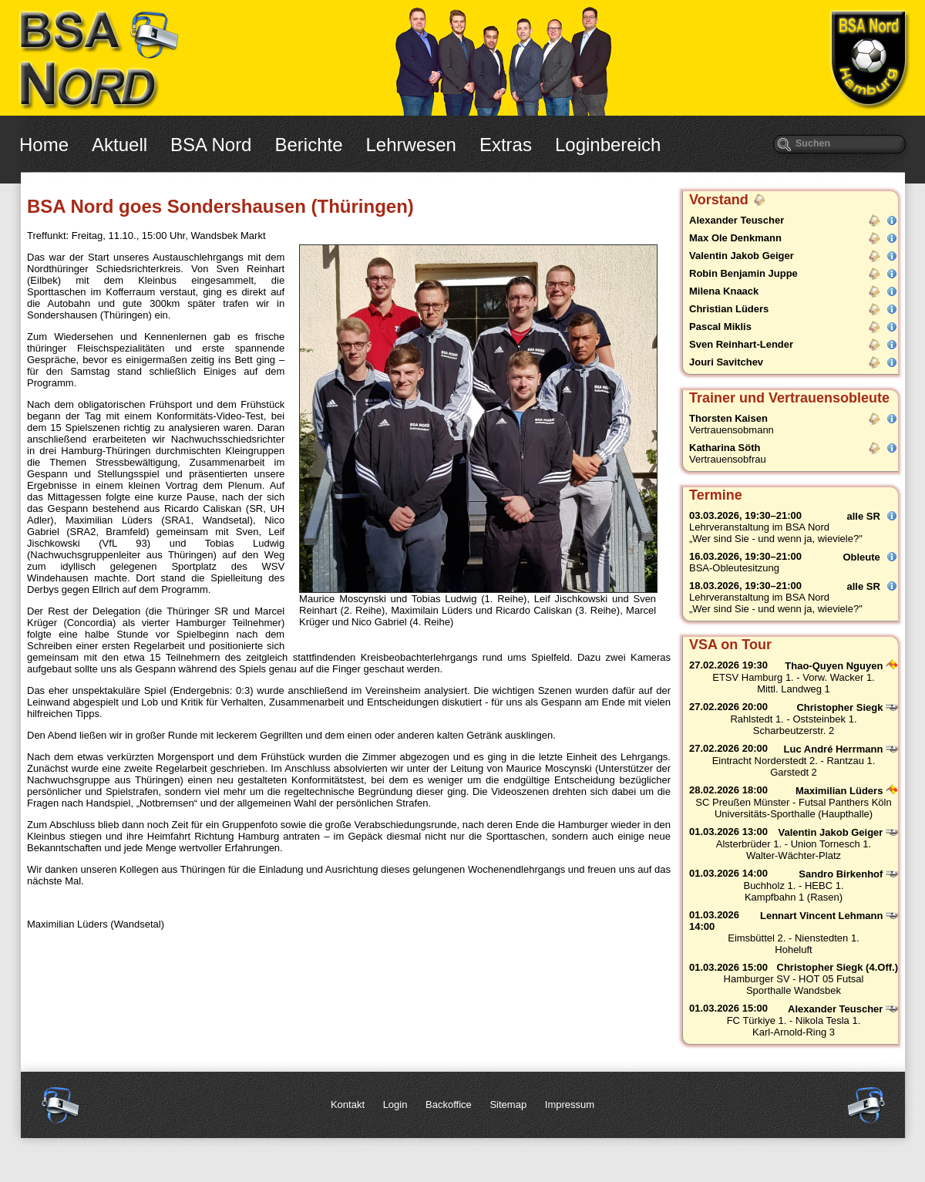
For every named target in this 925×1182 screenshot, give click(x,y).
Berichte (308, 144)
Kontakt (348, 1104)
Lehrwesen (411, 144)
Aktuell (119, 144)
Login (395, 1104)
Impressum (569, 1104)
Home (44, 144)
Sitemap (507, 1104)
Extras (505, 144)
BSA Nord (210, 144)
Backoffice (449, 1104)
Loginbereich (608, 144)
